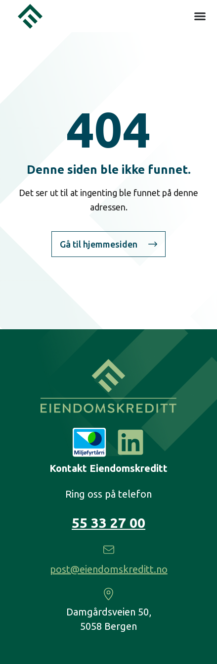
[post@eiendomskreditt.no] (108, 549)
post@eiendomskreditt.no (109, 569)
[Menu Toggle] (200, 16)
